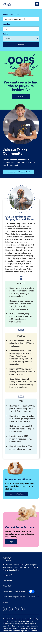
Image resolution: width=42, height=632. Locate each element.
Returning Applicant (16, 494)
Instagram (23, 609)
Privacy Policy (7, 586)
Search (21, 44)
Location (6, 24)
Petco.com (6, 575)
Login (11, 542)
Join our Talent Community (15, 172)
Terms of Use (7, 581)
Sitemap (5, 602)
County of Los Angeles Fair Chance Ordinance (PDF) (21, 597)
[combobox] (21, 29)
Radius (5, 34)
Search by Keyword (11, 14)
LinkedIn (11, 609)
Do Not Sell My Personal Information (18, 591)
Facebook (5, 609)
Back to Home (21, 96)
